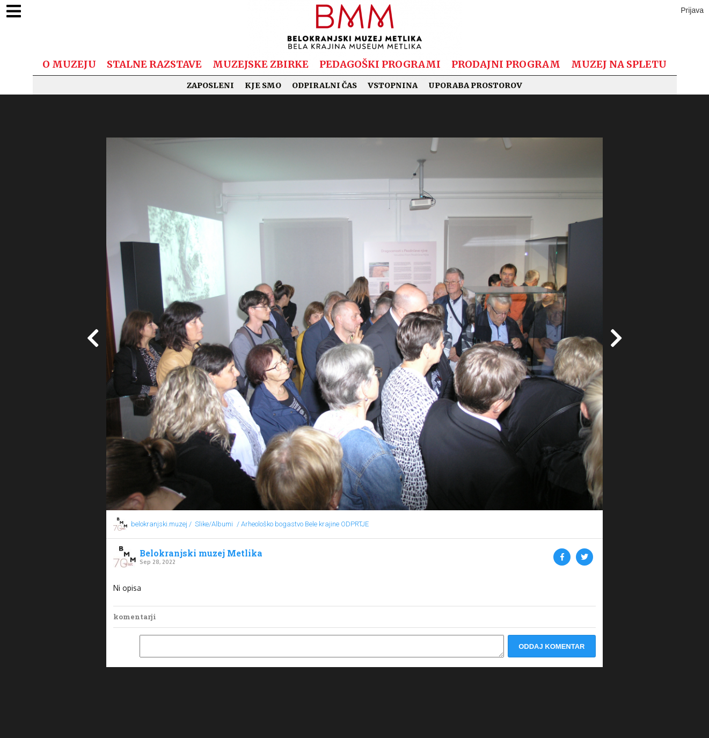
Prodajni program (505, 64)
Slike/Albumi (214, 524)
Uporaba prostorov (475, 85)
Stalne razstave (154, 64)
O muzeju (69, 64)
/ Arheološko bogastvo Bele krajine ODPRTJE (303, 524)
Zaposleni (210, 85)
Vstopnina (393, 85)
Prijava (692, 10)
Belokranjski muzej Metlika (201, 553)
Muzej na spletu (619, 64)
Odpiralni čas (324, 85)
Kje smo (263, 85)
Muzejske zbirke (261, 64)
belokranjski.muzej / (161, 524)
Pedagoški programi (380, 64)
